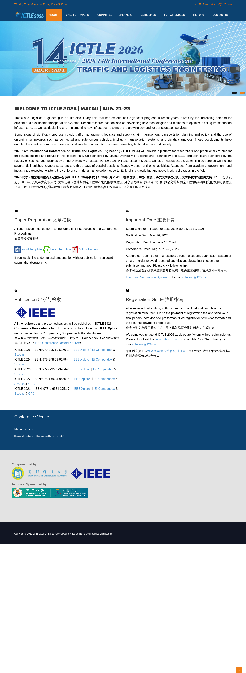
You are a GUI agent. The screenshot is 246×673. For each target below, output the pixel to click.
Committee (104, 15)
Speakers (126, 15)
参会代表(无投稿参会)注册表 (166, 351)
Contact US (220, 15)
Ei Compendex (102, 349)
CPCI (31, 384)
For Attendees (175, 15)
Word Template (28, 249)
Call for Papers (78, 15)
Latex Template (57, 249)
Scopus (19, 354)
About (54, 15)
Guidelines (149, 15)
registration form (166, 339)
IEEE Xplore (81, 349)
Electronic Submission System (147, 277)
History (199, 15)
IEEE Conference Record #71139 (57, 343)
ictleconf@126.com (195, 277)
